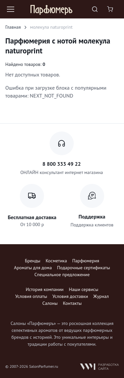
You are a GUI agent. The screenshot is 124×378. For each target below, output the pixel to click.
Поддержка (92, 216)
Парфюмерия (85, 261)
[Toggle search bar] (95, 9)
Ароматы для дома (33, 268)
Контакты (72, 303)
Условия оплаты (31, 296)
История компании (44, 289)
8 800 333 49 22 (61, 163)
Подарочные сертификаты (83, 268)
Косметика (56, 261)
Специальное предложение (62, 274)
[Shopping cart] (111, 9)
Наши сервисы (83, 289)
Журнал (101, 296)
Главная (13, 27)
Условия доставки (70, 296)
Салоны (50, 303)
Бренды (32, 261)
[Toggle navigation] (10, 9)
